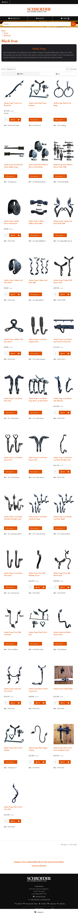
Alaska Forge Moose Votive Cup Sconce (38, 690)
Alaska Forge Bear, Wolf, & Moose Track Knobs (38, 166)
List (58, 74)
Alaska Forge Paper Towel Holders (13, 749)
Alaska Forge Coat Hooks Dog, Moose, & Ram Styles (38, 399)
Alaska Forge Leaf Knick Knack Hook (62, 633)
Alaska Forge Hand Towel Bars (38, 633)
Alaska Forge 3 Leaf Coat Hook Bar (13, 104)
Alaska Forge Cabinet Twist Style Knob (13, 340)
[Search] (73, 24)
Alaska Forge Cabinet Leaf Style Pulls (38, 281)
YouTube (42, 903)
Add (13, 120)
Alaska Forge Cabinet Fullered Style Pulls (36, 222)
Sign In (40, 18)
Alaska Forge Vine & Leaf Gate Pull (13, 808)
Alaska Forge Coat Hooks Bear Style (13, 399)
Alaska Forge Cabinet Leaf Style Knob (13, 281)
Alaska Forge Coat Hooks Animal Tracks (38, 340)
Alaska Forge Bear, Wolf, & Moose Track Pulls (63, 166)
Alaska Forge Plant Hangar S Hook (38, 749)
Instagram (51, 903)
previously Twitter (30, 903)
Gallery (20, 74)
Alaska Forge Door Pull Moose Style (62, 574)
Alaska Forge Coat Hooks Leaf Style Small (63, 518)
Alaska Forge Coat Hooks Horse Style (38, 458)
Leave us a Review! (39, 865)
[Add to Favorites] (18, 119)
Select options (35, 120)
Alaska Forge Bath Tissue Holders (38, 104)
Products (13, 18)
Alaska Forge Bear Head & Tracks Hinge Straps (13, 166)
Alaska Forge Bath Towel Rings (62, 104)
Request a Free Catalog (23, 862)
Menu (5, 2)
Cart (65, 18)
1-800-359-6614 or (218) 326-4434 (39, 899)
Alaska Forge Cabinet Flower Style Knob (11, 222)
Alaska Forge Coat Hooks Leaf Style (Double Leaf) (13, 518)
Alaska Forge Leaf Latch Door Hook (12, 690)
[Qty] (6, 119)
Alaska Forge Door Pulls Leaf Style (12, 633)
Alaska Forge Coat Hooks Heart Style (13, 458)
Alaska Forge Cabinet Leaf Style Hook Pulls (63, 222)
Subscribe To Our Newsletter (49, 862)
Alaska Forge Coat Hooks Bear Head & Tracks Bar (63, 340)
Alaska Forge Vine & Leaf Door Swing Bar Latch (62, 749)
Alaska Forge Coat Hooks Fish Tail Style (63, 399)
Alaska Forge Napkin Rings (63, 689)
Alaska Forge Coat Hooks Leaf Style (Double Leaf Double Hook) (63, 458)
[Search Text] (39, 24)
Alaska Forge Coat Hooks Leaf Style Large (38, 518)
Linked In (61, 903)
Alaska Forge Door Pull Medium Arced (37, 574)
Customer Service (39, 896)
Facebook (18, 903)
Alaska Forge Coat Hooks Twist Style (13, 574)
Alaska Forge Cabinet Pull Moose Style (63, 281)
